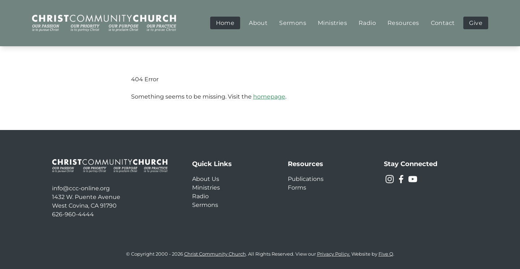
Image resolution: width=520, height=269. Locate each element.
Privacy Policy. (333, 254)
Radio (200, 196)
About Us (205, 178)
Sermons (205, 204)
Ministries (206, 187)
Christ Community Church (215, 254)
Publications (306, 178)
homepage (269, 96)
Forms (297, 187)
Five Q (385, 254)
